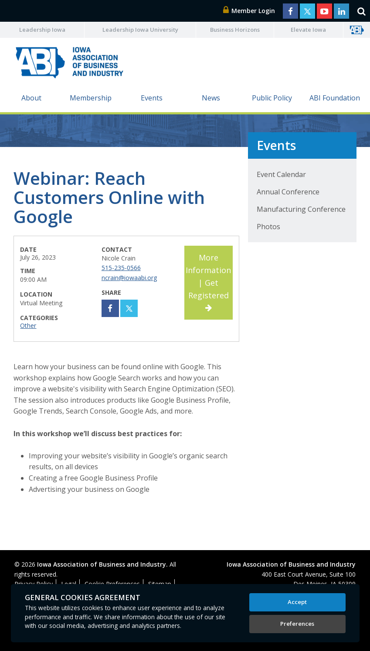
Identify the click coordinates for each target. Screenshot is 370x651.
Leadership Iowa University (140, 29)
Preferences (297, 624)
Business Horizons (235, 29)
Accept (297, 602)
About (31, 98)
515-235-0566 (121, 268)
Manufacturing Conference (301, 209)
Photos (268, 226)
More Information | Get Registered (208, 282)
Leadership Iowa (42, 29)
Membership (91, 98)
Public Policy (272, 98)
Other (28, 325)
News (211, 98)
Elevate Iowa (308, 29)
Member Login (249, 11)
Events (152, 98)
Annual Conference (288, 192)
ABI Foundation (334, 98)
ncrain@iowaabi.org (129, 278)
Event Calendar (281, 174)
